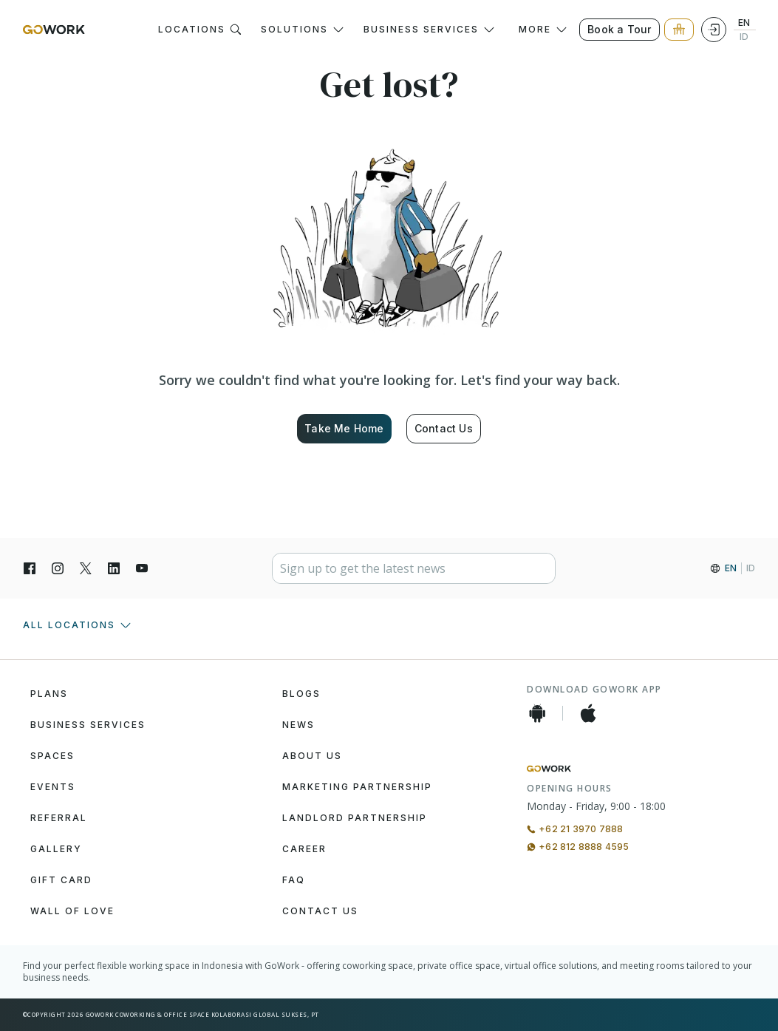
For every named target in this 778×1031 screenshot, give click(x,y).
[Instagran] (57, 568)
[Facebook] (29, 568)
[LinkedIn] (113, 568)
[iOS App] (588, 713)
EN (744, 23)
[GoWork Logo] (54, 29)
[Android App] (537, 713)
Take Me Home (343, 428)
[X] (85, 568)
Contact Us (443, 428)
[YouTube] (142, 568)
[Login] (713, 29)
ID (744, 37)
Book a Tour (619, 29)
